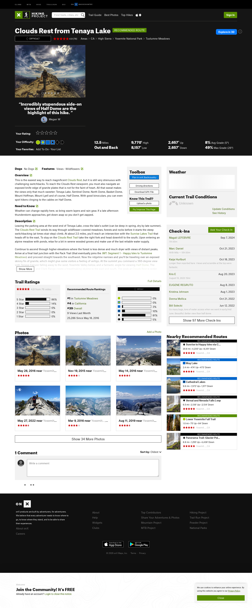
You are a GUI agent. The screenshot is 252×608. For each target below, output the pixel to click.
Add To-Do (42, 149)
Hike (38, 4)
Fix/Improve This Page (144, 209)
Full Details (154, 281)
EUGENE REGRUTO (181, 284)
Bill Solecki (175, 305)
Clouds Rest (75, 180)
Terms (133, 553)
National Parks (198, 527)
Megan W (54, 119)
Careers (20, 533)
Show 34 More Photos (88, 439)
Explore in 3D (226, 31)
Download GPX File (144, 191)
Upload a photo (144, 203)
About (95, 512)
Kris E (172, 274)
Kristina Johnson (179, 291)
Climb (18, 4)
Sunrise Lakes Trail (141, 233)
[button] (18, 71)
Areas (84, 38)
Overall (78, 308)
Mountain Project (151, 522)
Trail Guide (95, 14)
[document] (221, 593)
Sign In (230, 14)
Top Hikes (127, 14)
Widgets (97, 522)
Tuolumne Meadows (158, 38)
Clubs (95, 527)
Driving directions (144, 185)
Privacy (142, 553)
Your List (56, 149)
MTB (29, 4)
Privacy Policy (234, 591)
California (80, 303)
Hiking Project (198, 512)
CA (92, 38)
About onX (22, 528)
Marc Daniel (176, 248)
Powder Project (198, 522)
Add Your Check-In (221, 229)
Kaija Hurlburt (177, 259)
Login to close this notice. (58, 594)
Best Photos (111, 14)
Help (95, 517)
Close (221, 597)
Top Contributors (151, 512)
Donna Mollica (177, 298)
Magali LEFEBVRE (180, 237)
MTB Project (148, 527)
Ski (64, 4)
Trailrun (52, 4)
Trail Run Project (199, 517)
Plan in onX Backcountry (144, 177)
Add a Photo (154, 331)
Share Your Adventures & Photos (160, 517)
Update (223, 208)
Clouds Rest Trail (30, 229)
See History (219, 212)
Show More (25, 268)
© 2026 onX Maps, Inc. (117, 553)
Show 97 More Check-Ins (202, 320)
